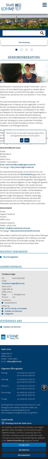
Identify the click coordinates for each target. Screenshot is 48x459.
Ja (22, 140)
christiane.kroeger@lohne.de (13, 283)
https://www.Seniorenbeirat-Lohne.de (25, 231)
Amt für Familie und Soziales (16, 308)
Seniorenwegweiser (10, 257)
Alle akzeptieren (24, 455)
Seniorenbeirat (26, 174)
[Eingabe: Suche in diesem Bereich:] (21, 33)
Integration (9, 314)
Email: (2, 164)
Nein (27, 140)
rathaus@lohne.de (14, 361)
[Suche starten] (42, 33)
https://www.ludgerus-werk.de (22, 167)
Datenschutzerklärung (15, 440)
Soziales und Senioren (13, 311)
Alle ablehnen (24, 450)
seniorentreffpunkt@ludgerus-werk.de (21, 164)
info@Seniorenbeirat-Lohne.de (18, 228)
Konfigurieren (24, 445)
